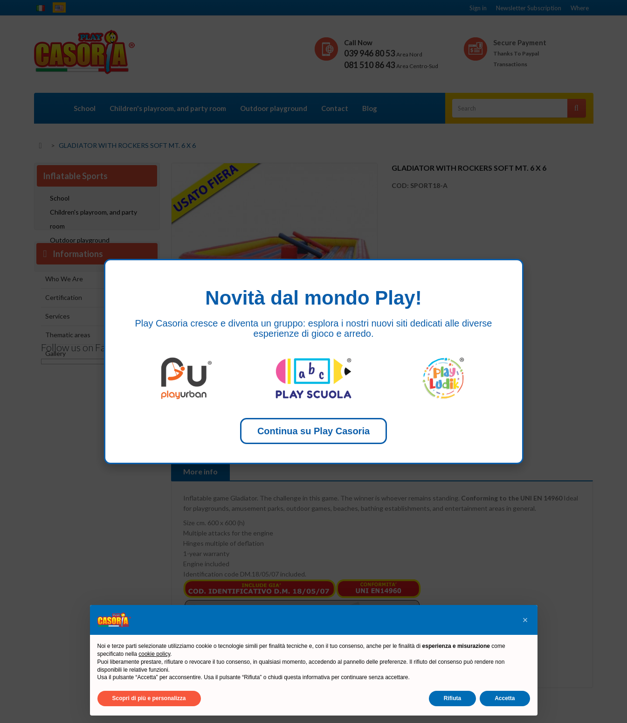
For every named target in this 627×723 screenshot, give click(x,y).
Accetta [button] (505, 698)
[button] (525, 619)
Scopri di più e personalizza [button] (149, 698)
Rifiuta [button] (452, 698)
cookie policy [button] (154, 654)
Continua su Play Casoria (313, 431)
